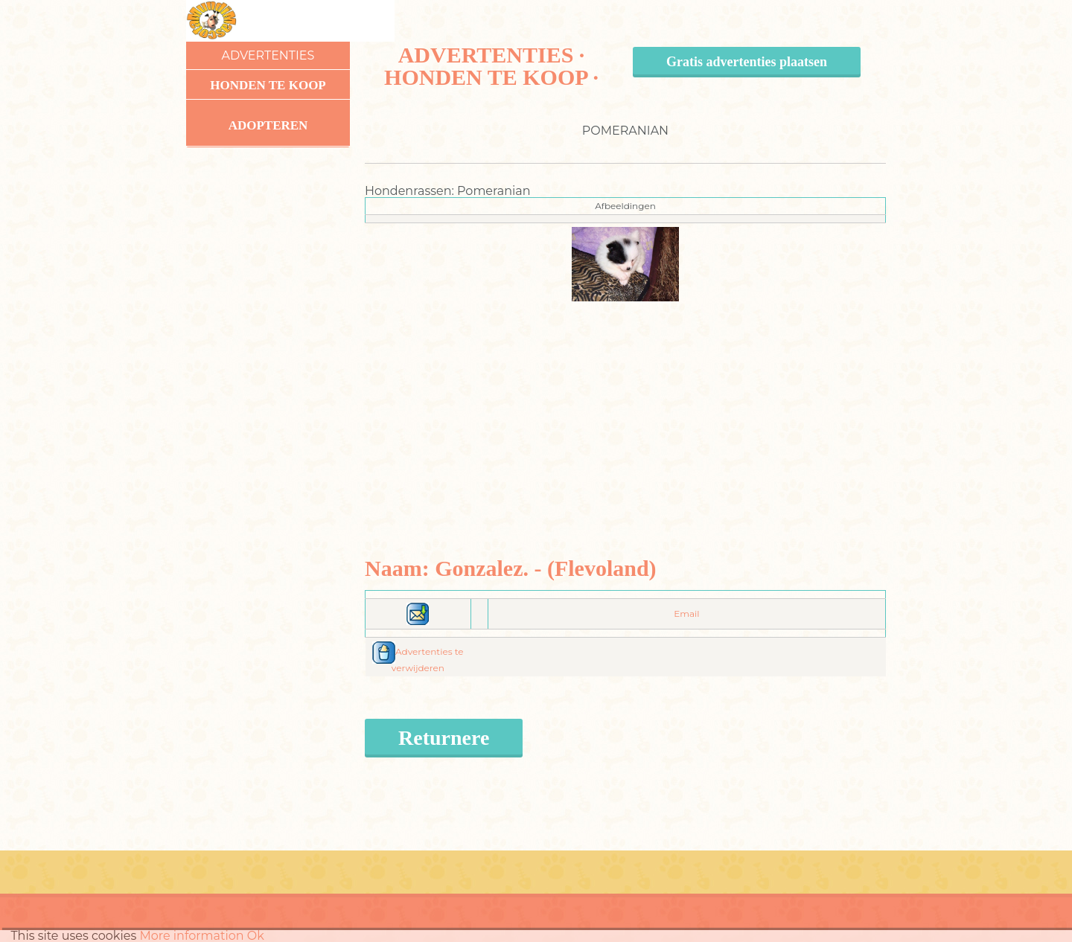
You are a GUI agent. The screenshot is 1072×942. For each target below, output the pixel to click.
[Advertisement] (625, 405)
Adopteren (268, 125)
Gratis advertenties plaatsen (746, 61)
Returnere (443, 737)
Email (686, 613)
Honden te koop (268, 85)
